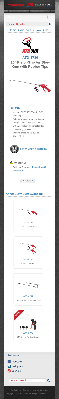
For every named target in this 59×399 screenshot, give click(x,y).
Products (9, 390)
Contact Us (44, 390)
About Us (35, 390)
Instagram (15, 366)
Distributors (18, 390)
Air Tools (25, 30)
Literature (27, 390)
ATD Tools (29, 5)
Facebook (15, 361)
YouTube (14, 370)
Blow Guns (41, 30)
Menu (29, 17)
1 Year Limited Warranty (33, 148)
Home (13, 30)
